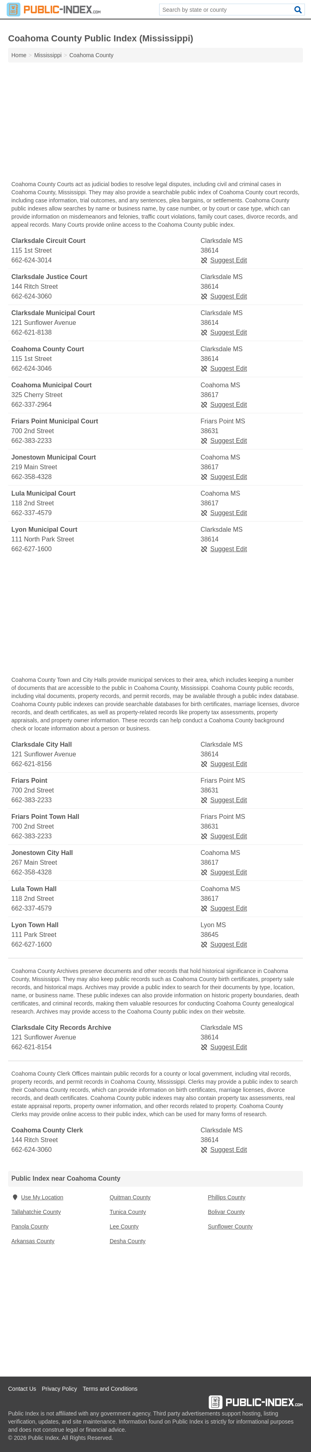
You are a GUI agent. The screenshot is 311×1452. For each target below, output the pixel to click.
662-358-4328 (31, 476)
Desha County (128, 1241)
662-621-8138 (31, 332)
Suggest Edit (223, 260)
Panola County (30, 1226)
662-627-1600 (31, 549)
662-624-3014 (31, 260)
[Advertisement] (155, 123)
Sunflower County (230, 1226)
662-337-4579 (31, 512)
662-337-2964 (31, 404)
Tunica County (128, 1212)
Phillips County (226, 1197)
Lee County (124, 1226)
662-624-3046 (31, 368)
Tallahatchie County (36, 1212)
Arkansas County (33, 1241)
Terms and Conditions (110, 1388)
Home (18, 55)
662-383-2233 (31, 440)
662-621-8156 (31, 763)
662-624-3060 (31, 296)
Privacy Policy (59, 1388)
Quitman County (130, 1197)
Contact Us (22, 1388)
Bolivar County (226, 1212)
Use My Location (37, 1197)
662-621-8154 (31, 1047)
